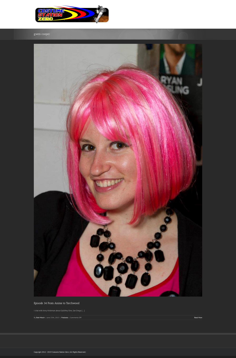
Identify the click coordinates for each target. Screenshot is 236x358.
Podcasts (64, 317)
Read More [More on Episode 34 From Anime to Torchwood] (198, 317)
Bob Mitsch (40, 317)
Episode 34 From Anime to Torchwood (56, 303)
